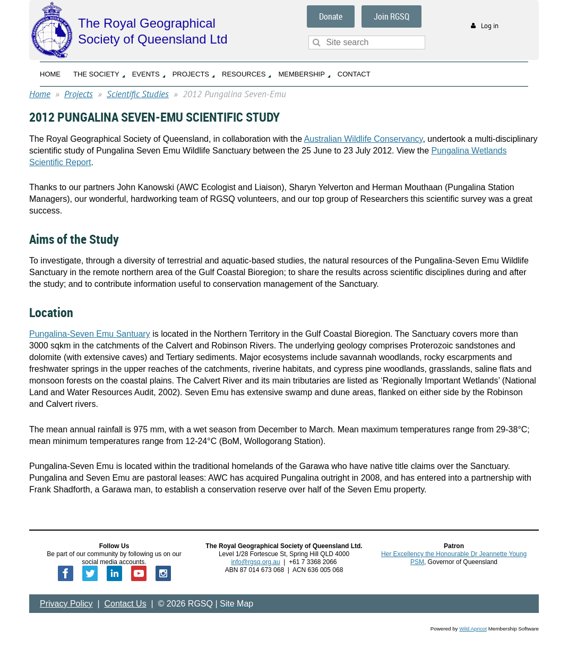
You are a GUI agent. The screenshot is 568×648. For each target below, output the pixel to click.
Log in (489, 25)
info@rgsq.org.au (255, 562)
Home (39, 94)
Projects (78, 94)
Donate (330, 16)
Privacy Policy (66, 603)
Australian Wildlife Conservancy (363, 138)
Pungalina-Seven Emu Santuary (89, 333)
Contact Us (126, 603)
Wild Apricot (473, 629)
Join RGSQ (391, 16)
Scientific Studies (138, 94)
